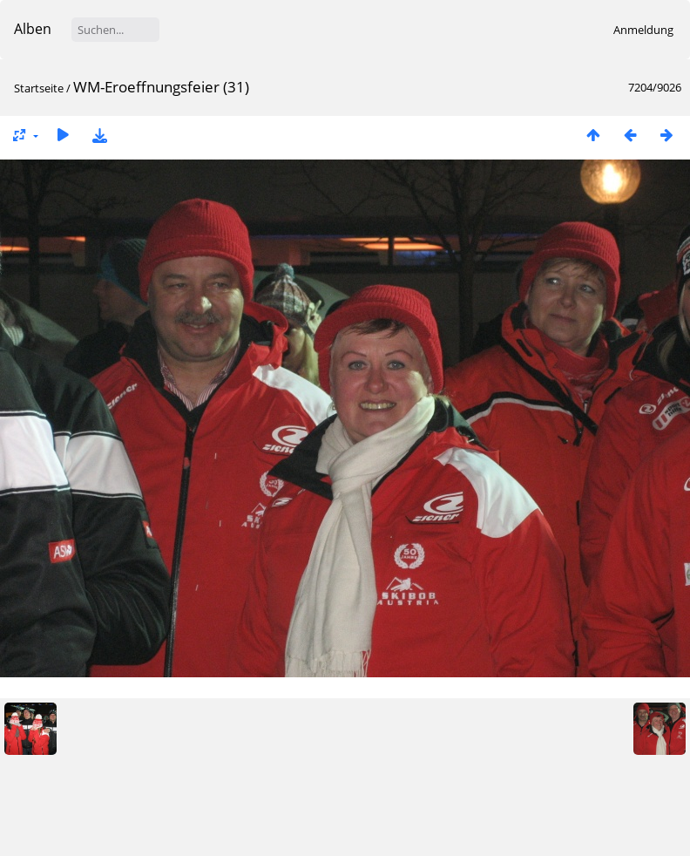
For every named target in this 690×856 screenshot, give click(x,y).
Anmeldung (643, 29)
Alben (32, 28)
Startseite (39, 88)
